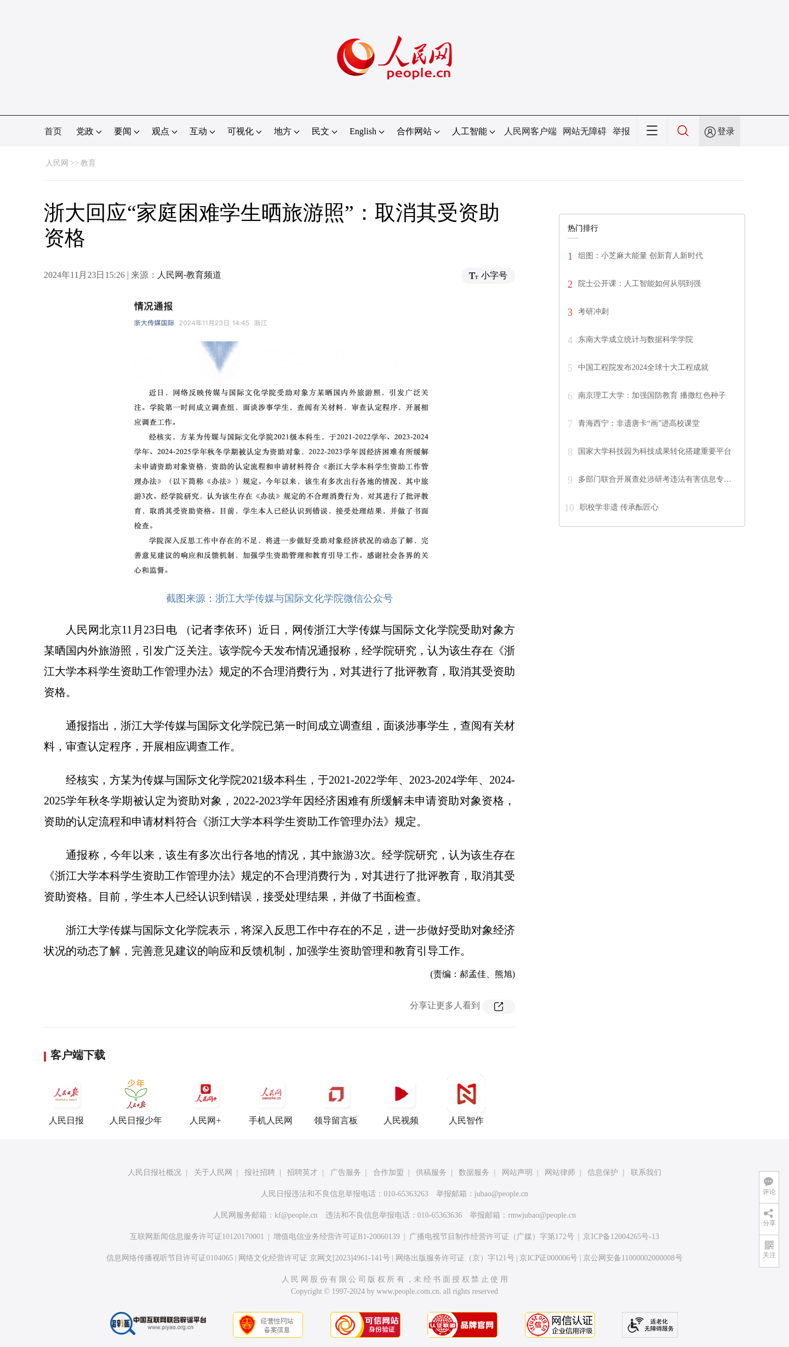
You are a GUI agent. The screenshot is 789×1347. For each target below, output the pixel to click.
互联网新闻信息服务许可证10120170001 (197, 1236)
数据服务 (474, 1172)
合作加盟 (388, 1172)
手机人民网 (271, 1100)
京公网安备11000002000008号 (632, 1258)
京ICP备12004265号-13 (621, 1236)
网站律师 (560, 1172)
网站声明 (517, 1172)
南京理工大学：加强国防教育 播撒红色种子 (652, 395)
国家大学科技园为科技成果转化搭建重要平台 (654, 451)
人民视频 (401, 1100)
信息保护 (602, 1172)
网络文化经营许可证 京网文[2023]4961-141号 (314, 1258)
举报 (621, 131)
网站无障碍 (585, 131)
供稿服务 (431, 1172)
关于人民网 (213, 1172)
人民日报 (66, 1100)
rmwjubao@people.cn (542, 1215)
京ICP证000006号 (548, 1258)
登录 (726, 131)
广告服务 (345, 1172)
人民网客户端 (530, 131)
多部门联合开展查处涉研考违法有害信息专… (654, 479)
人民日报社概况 (154, 1172)
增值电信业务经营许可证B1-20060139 (336, 1236)
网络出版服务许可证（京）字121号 (455, 1258)
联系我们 (646, 1172)
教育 (88, 163)
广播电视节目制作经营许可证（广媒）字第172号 (491, 1236)
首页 (53, 131)
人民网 (56, 163)
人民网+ (205, 1100)
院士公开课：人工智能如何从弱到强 (639, 283)
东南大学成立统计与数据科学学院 (635, 339)
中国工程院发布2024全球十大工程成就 (643, 367)
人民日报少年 (136, 1100)
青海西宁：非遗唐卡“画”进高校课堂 (639, 423)
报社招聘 (259, 1172)
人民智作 (466, 1100)
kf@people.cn (296, 1215)
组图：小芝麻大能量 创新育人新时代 (640, 256)
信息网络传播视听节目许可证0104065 (169, 1258)
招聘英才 (302, 1172)
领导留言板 (336, 1100)
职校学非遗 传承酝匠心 (619, 507)
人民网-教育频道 (189, 274)
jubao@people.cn (501, 1194)
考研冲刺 (593, 311)
